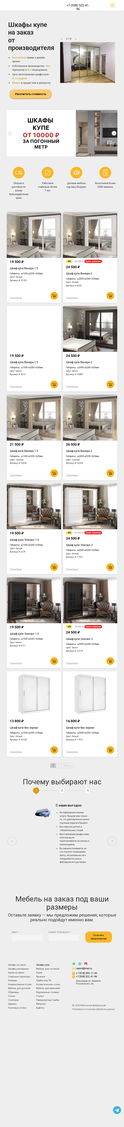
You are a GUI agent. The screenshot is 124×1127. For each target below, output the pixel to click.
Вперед (67, 765)
